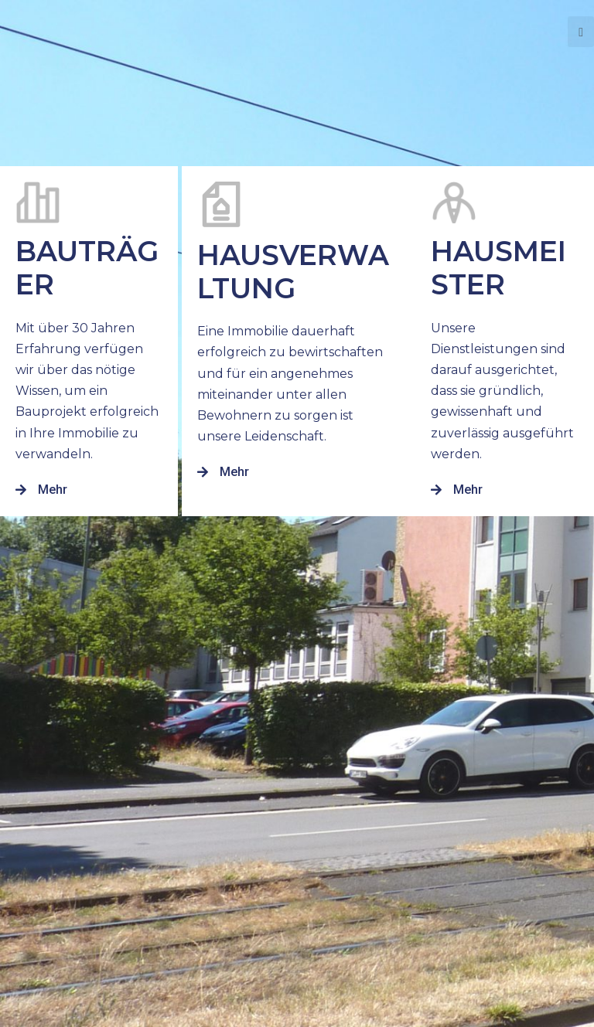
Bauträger (87, 267)
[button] (41, 490)
